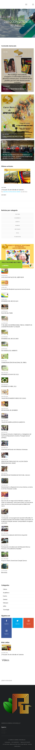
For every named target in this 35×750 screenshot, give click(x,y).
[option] (17, 23)
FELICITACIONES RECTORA (11, 262)
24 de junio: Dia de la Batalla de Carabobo (12, 654)
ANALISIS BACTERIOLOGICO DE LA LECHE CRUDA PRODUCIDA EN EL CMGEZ (14, 462)
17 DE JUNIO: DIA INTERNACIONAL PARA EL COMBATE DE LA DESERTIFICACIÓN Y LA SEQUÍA (16, 326)
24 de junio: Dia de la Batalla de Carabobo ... (13, 190)
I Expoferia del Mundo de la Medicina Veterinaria (14, 449)
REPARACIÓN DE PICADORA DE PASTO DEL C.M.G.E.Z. (15, 475)
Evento (18, 221)
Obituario (17, 229)
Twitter (3, 731)
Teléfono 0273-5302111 (25, 742)
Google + (3, 733)
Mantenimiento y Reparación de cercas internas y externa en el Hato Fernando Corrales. (17, 488)
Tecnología (17, 236)
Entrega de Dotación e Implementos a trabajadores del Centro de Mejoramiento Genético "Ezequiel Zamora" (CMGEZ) (16, 436)
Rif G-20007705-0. (15, 742)
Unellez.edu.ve (17, 746)
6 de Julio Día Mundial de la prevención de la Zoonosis (15, 289)
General (17, 225)
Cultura (17, 214)
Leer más (3, 195)
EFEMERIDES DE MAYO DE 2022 (10, 374)
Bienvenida (4, 572)
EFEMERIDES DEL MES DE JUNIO (9, 339)
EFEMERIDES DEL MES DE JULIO (9, 301)
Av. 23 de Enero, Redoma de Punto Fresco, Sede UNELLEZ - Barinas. (17, 744)
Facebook (4, 729)
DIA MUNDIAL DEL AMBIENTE (9, 350)
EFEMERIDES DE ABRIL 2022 (8, 386)
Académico (17, 218)
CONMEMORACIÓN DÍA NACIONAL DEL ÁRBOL (14, 362)
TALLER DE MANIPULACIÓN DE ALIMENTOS (13, 422)
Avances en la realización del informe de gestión (14, 535)
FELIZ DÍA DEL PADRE (7, 313)
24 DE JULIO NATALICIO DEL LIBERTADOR (12, 277)
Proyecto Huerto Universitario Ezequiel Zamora (14, 560)
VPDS (17, 233)
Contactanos (7, 742)
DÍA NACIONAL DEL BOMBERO (9, 410)
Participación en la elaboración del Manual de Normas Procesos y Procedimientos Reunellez (15, 548)
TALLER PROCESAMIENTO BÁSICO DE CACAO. (13, 398)
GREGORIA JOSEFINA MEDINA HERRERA (11, 192)
